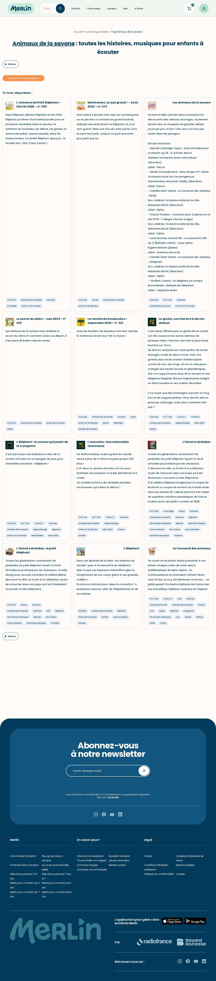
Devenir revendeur (119, 860)
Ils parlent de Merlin (119, 856)
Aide (125, 8)
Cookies (180, 874)
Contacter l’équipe (87, 865)
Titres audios (94, 8)
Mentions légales (185, 865)
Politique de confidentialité (159, 874)
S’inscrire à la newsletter (90, 856)
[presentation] (108, 785)
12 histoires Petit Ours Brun (24, 865)
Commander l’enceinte (23, 856)
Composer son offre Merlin (92, 869)
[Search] (48, 8)
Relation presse (117, 865)
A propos (111, 8)
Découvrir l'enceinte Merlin (23, 80)
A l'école (138, 8)
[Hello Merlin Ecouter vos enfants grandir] (21, 8)
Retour (10, 66)
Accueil (78, 33)
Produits (76, 8)
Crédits (148, 856)
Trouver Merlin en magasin (92, 860)
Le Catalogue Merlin (96, 33)
